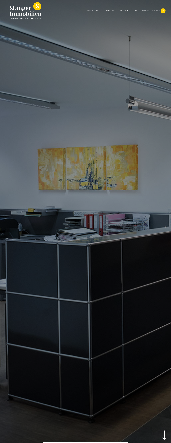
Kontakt (156, 11)
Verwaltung (123, 11)
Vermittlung (108, 11)
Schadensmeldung (140, 11)
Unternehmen (93, 11)
